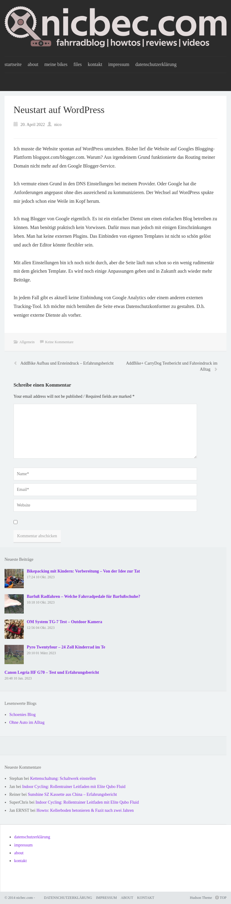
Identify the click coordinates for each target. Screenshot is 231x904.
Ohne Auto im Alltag (27, 722)
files (77, 64)
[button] (218, 8)
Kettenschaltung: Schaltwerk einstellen (63, 778)
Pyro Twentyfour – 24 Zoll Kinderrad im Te (66, 647)
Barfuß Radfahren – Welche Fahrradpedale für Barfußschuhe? (83, 596)
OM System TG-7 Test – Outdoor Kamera (64, 622)
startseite (13, 64)
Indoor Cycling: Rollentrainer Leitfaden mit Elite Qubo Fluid (73, 786)
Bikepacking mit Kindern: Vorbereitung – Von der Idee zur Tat (83, 571)
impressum (118, 64)
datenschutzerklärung (156, 64)
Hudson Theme (201, 898)
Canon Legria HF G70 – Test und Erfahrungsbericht (52, 672)
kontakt (95, 64)
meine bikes (55, 64)
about (33, 64)
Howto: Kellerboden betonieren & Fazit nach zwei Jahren (85, 810)
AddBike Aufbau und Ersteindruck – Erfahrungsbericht (67, 363)
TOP (220, 898)
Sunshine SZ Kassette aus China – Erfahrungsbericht (72, 794)
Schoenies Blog (22, 714)
